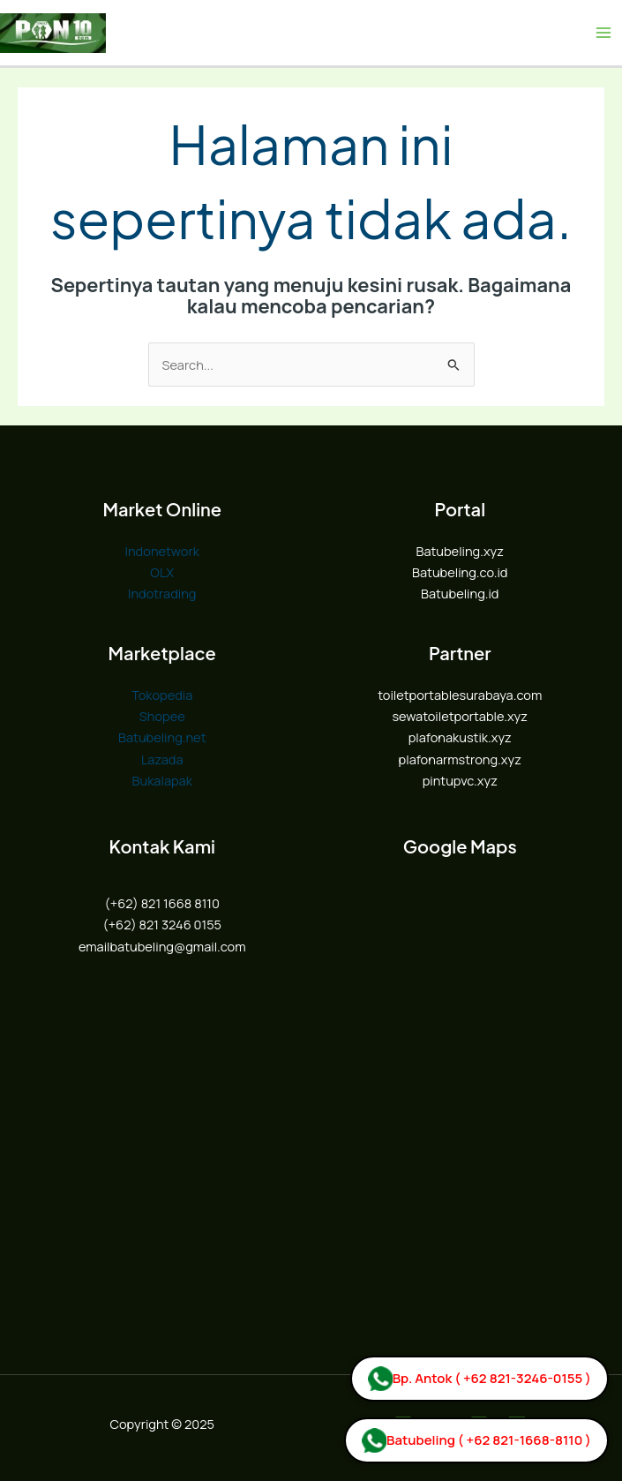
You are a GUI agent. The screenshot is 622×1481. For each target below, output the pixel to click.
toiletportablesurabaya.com (460, 694)
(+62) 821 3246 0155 (161, 924)
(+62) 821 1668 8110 (162, 903)
